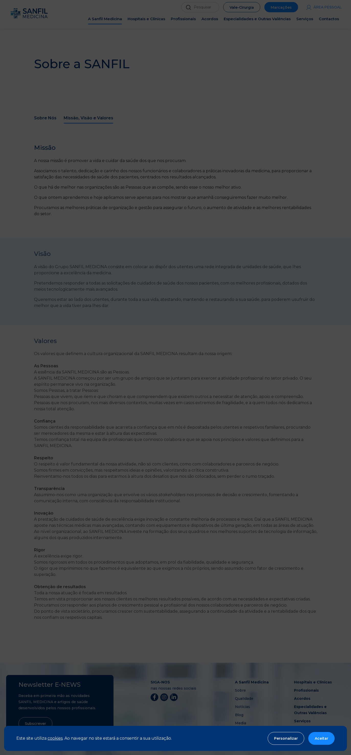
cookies (55, 738)
